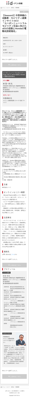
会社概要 (22, 390)
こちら (13, 254)
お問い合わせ (7, 390)
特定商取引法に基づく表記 (14, 392)
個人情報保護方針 (15, 390)
